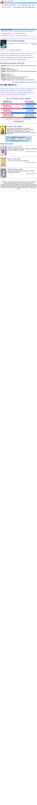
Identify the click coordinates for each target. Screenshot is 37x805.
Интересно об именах (22, 35)
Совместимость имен (8, 35)
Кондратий (18, 49)
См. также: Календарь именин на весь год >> (25, 82)
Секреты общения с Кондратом (23, 53)
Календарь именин (7, 33)
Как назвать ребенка (19, 33)
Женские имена (29, 31)
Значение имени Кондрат (7, 53)
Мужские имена (19, 31)
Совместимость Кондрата (19, 59)
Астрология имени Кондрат (24, 57)
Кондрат (12, 49)
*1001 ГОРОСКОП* (8, 187)
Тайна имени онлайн (6, 31)
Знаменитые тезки (15, 55)
